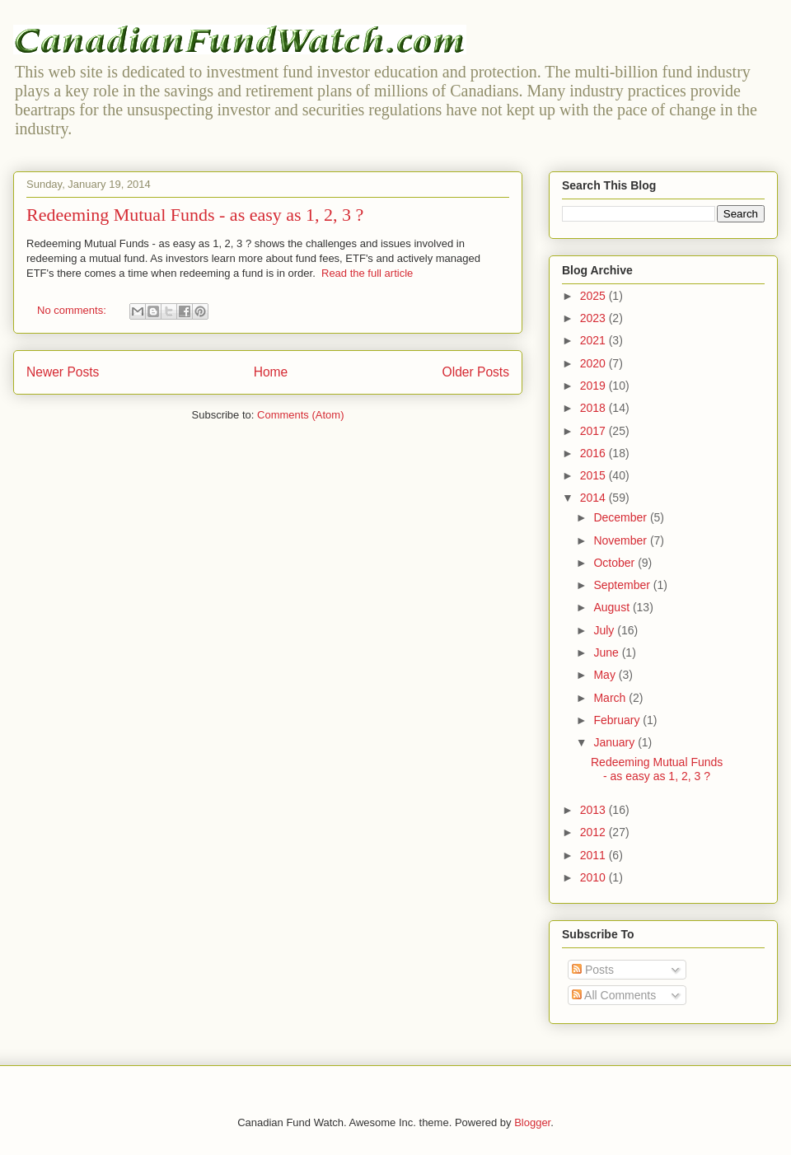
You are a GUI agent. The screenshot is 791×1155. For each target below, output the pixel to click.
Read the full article (367, 273)
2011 (594, 855)
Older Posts (475, 372)
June (607, 652)
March (611, 697)
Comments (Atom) (300, 415)
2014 (594, 497)
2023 (594, 318)
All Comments (614, 995)
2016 (594, 453)
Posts (593, 969)
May (605, 674)
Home (271, 372)
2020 (594, 363)
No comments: (73, 310)
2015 (594, 475)
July (605, 630)
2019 (594, 385)
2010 (594, 877)
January (615, 742)
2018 (594, 407)
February (618, 720)
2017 (594, 430)
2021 (594, 340)
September (623, 585)
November (621, 540)
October (615, 562)
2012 (594, 832)
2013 (594, 809)
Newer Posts (62, 372)
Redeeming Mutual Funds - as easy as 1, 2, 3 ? (194, 214)
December (621, 517)
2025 (594, 295)
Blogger (532, 1122)
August (612, 607)
